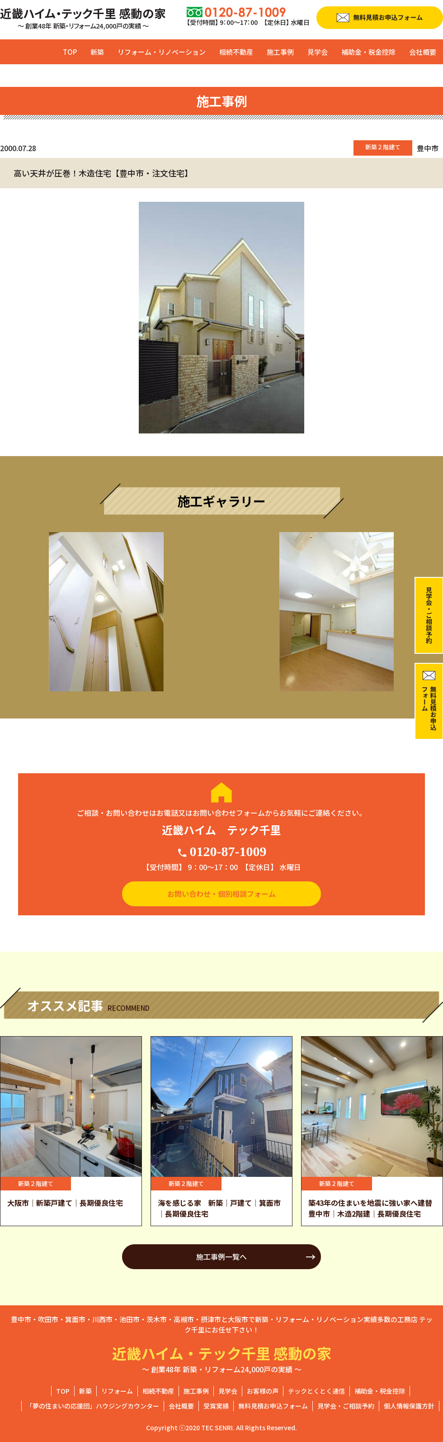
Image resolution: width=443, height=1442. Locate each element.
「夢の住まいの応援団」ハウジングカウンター (92, 1405)
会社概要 (422, 52)
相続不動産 (236, 52)
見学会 (317, 52)
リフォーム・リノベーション (162, 52)
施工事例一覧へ (221, 1256)
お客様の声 (262, 1390)
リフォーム (117, 1390)
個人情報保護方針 (409, 1405)
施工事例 (280, 52)
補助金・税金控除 (368, 52)
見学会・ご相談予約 (345, 1405)
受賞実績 (216, 1405)
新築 (97, 52)
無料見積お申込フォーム (273, 1405)
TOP (70, 52)
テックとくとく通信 (316, 1390)
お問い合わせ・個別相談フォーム (221, 893)
